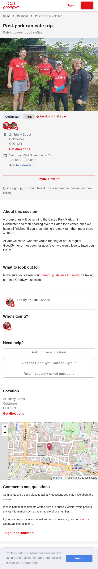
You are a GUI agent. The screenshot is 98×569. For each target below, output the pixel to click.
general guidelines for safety (60, 275)
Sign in (72, 5)
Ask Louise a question (49, 352)
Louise (33, 300)
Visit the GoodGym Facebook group (49, 363)
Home (6, 16)
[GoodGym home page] (11, 5)
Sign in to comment (19, 533)
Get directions (19, 149)
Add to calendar (21, 165)
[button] (49, 447)
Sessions (22, 16)
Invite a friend (49, 179)
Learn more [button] (30, 563)
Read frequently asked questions (49, 373)
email (82, 519)
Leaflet (58, 477)
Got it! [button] (79, 558)
